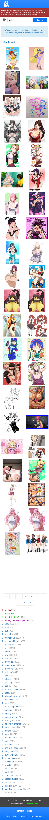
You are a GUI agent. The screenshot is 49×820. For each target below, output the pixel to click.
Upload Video (27, 800)
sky (6, 772)
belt (6, 648)
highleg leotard (11, 717)
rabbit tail (9, 765)
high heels (9, 710)
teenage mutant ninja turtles (17, 620)
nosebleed (9, 744)
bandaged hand (12, 641)
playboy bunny (11, 755)
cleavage (9, 682)
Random (39, 800)
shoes (7, 769)
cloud (7, 686)
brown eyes (10, 665)
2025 (7, 627)
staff (6, 782)
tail (6, 793)
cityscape (9, 679)
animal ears (10, 638)
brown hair (9, 669)
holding (8, 720)
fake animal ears (12, 696)
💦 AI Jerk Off (9, 42)
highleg (8, 713)
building (8, 672)
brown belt (9, 662)
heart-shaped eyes (13, 707)
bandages (9, 645)
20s (6, 631)
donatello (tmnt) (12, 617)
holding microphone (13, 724)
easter (7, 693)
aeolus (8, 610)
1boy (7, 624)
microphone (10, 737)
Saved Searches (17, 804)
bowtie (8, 658)
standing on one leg (13, 789)
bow (6, 655)
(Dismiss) (35, 14)
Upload (15, 800)
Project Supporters (36, 816)
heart (7, 703)
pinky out (9, 751)
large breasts (10, 727)
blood (7, 651)
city (6, 675)
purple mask (10, 758)
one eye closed (11, 748)
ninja (7, 741)
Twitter (15, 816)
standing (8, 786)
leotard (8, 731)
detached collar (12, 689)
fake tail (8, 700)
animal (8, 634)
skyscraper (10, 775)
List (8, 800)
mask (7, 734)
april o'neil (9, 614)
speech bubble (11, 779)
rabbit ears (9, 762)
